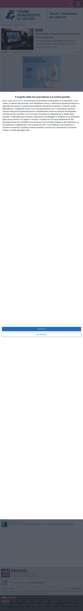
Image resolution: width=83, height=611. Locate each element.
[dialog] (41, 305)
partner (20, 101)
